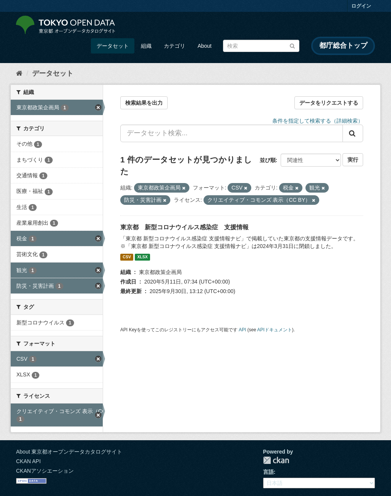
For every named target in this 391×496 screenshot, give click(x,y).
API (242, 329)
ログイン (361, 6)
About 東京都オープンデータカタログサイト (69, 452)
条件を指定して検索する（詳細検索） (317, 121)
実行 (352, 160)
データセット (113, 46)
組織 (146, 46)
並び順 (268, 160)
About (204, 46)
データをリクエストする (328, 103)
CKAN (276, 460)
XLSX (142, 257)
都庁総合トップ (343, 45)
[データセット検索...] (231, 133)
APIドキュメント (274, 329)
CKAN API (28, 461)
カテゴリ (174, 46)
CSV (127, 257)
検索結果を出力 (144, 103)
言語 (268, 472)
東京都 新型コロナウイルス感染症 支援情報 (184, 227)
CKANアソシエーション (45, 471)
